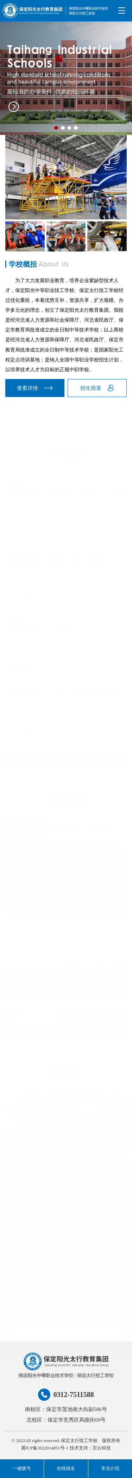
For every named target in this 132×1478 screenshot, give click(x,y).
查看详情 (35, 388)
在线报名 (66, 1468)
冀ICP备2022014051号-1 (44, 1448)
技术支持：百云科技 (90, 1448)
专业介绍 (110, 1468)
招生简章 (97, 388)
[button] (56, 128)
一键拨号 (22, 1468)
